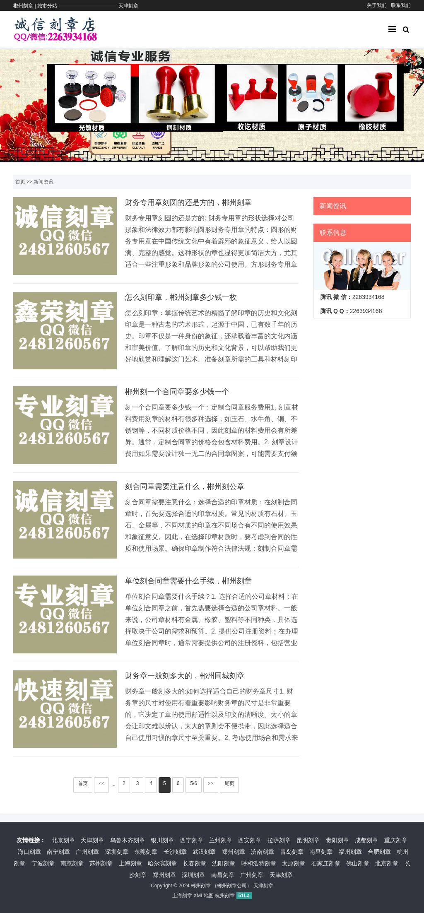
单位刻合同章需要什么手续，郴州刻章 (188, 581)
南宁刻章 (58, 851)
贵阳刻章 (337, 840)
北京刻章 (63, 840)
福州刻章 (350, 851)
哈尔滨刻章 (162, 863)
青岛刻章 (292, 851)
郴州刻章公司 (232, 886)
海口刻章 (29, 851)
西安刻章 (249, 840)
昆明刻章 (308, 840)
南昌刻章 (320, 851)
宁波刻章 (43, 863)
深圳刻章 (116, 851)
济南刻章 (262, 851)
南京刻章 (72, 863)
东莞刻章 (145, 851)
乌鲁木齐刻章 (127, 840)
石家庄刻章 (325, 863)
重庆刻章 (395, 840)
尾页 (229, 783)
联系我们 (401, 5)
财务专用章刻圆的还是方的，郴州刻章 (188, 202)
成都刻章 (366, 840)
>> (211, 783)
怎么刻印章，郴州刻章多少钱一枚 (181, 297)
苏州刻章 (101, 863)
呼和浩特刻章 (258, 863)
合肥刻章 (379, 851)
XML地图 (203, 896)
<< (101, 783)
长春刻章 (194, 863)
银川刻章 (162, 840)
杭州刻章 (225, 896)
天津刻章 (128, 6)
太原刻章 (293, 863)
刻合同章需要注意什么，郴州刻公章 (184, 486)
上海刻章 (130, 863)
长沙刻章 (175, 851)
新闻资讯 (43, 182)
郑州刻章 (233, 851)
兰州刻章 (220, 840)
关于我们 (377, 5)
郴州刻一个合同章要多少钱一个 (177, 392)
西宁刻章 (191, 840)
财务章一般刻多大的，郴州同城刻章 (184, 676)
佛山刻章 (357, 863)
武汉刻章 (204, 851)
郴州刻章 (201, 886)
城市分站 (47, 6)
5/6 (193, 783)
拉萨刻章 (279, 840)
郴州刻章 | (25, 6)
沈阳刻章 (223, 863)
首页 (20, 182)
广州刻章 (87, 851)
